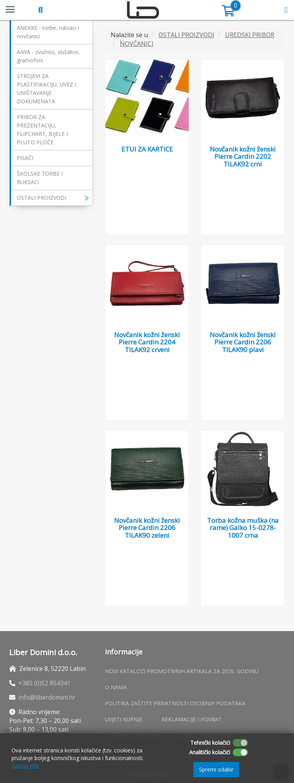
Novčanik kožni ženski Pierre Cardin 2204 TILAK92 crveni (147, 342)
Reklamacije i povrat (192, 719)
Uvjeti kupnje (123, 719)
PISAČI (25, 157)
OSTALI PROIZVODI (53, 197)
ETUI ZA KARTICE (147, 149)
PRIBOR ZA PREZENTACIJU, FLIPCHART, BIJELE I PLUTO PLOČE (42, 129)
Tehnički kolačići (210, 742)
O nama (116, 687)
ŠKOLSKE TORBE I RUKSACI (40, 178)
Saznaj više (25, 765)
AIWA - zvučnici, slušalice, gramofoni (48, 56)
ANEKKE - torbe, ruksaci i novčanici (48, 32)
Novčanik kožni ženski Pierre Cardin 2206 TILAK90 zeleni (147, 528)
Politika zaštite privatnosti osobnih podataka (175, 703)
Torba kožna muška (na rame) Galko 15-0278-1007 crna (243, 528)
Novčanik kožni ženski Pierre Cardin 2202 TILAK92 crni (243, 157)
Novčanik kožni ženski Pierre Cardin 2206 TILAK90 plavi (243, 342)
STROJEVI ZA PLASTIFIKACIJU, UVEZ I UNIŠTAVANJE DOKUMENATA (46, 88)
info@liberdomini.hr (46, 697)
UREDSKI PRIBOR (249, 35)
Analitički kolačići (209, 752)
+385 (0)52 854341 (44, 683)
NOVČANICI (137, 43)
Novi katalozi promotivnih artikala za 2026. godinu (181, 671)
